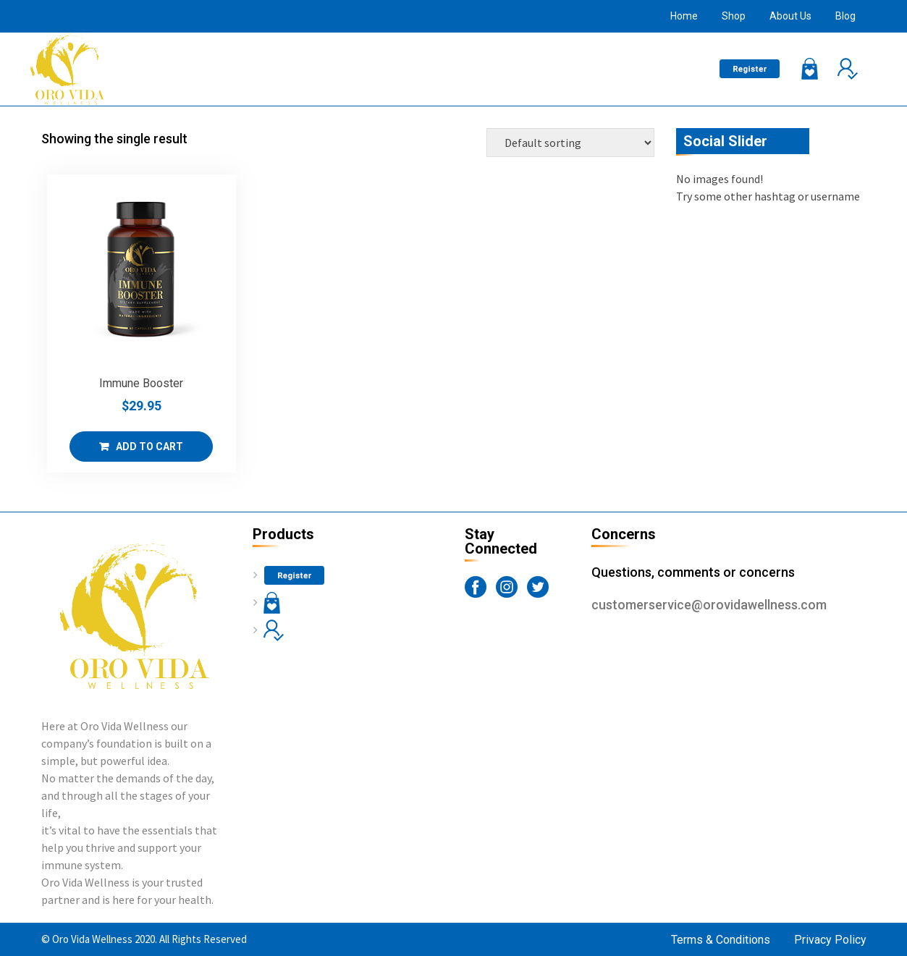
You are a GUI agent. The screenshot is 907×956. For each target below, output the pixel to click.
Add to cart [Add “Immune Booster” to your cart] (149, 446)
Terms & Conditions (720, 940)
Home (684, 16)
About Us (790, 16)
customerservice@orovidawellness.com (709, 604)
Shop (734, 16)
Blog (845, 16)
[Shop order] (570, 142)
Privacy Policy (830, 940)
